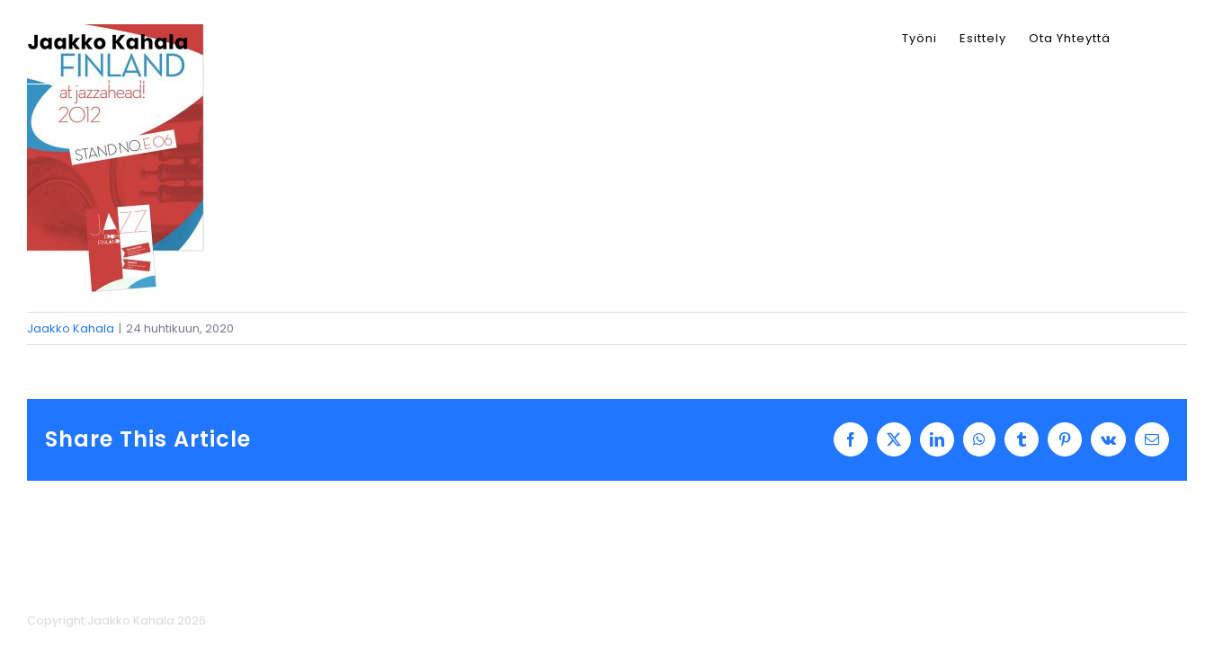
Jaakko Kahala (70, 328)
